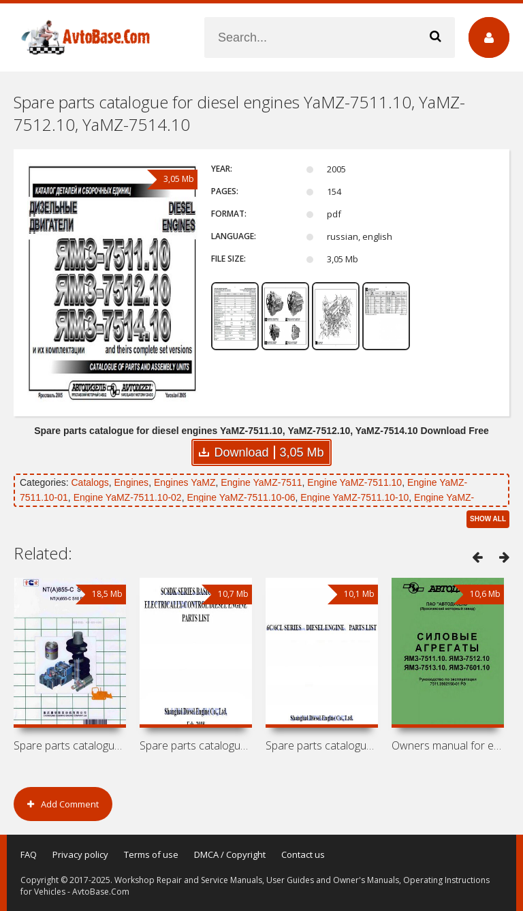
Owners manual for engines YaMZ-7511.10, (448, 745)
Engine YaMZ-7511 (261, 482)
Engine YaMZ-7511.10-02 (128, 497)
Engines (131, 482)
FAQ (28, 854)
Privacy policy (80, 854)
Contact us (303, 854)
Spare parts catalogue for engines (70, 745)
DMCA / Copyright (230, 854)
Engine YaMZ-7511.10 (354, 482)
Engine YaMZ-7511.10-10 (354, 497)
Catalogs (89, 482)
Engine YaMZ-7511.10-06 (241, 497)
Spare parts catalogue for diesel (196, 745)
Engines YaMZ (185, 482)
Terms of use (151, 854)
